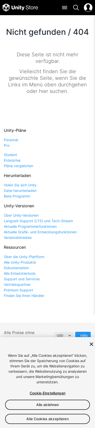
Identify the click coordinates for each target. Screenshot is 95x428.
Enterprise (12, 160)
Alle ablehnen (47, 404)
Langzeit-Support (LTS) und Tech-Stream (38, 221)
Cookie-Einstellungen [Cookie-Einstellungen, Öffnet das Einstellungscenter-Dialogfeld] (47, 393)
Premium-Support (18, 290)
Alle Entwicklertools (19, 273)
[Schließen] (91, 344)
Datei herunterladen (20, 190)
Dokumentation (16, 268)
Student (10, 155)
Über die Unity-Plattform (24, 257)
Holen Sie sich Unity (20, 185)
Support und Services (22, 279)
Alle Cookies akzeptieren (47, 419)
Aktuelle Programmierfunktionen (30, 226)
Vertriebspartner (17, 284)
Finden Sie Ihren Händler (24, 295)
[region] (47, 382)
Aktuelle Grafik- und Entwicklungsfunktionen (40, 232)
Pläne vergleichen (18, 166)
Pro (6, 145)
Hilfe (84, 335)
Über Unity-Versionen (21, 215)
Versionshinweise (18, 237)
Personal (11, 140)
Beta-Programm (17, 196)
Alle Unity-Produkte (20, 262)
